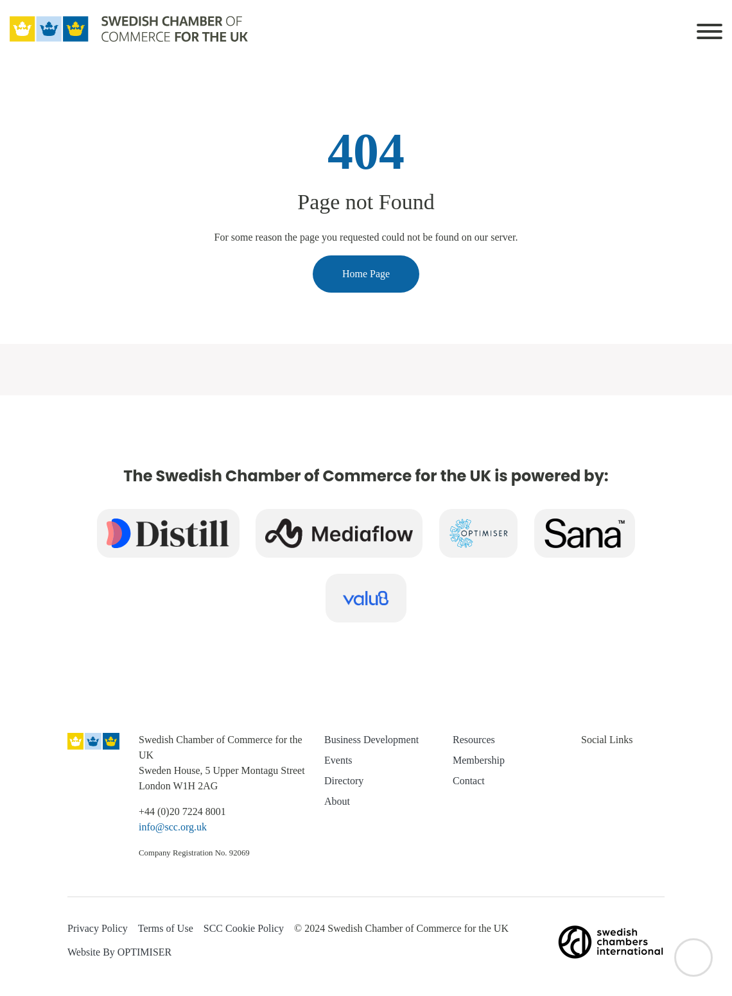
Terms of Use (165, 928)
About (337, 801)
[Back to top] (693, 957)
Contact (469, 780)
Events (338, 760)
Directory (343, 780)
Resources (474, 739)
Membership (479, 760)
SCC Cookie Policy (244, 928)
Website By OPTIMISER (119, 952)
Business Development (371, 739)
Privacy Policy (97, 928)
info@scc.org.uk (173, 826)
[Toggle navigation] (709, 29)
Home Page (366, 273)
